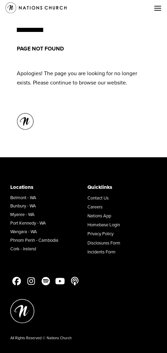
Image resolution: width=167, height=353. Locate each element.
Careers (95, 207)
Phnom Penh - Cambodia (34, 240)
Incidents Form (101, 252)
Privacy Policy (100, 233)
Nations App (99, 216)
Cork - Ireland (23, 249)
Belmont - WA (23, 197)
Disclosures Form (103, 243)
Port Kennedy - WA (28, 223)
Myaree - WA (22, 214)
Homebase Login (103, 224)
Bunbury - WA (23, 206)
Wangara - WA (23, 231)
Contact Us (98, 198)
